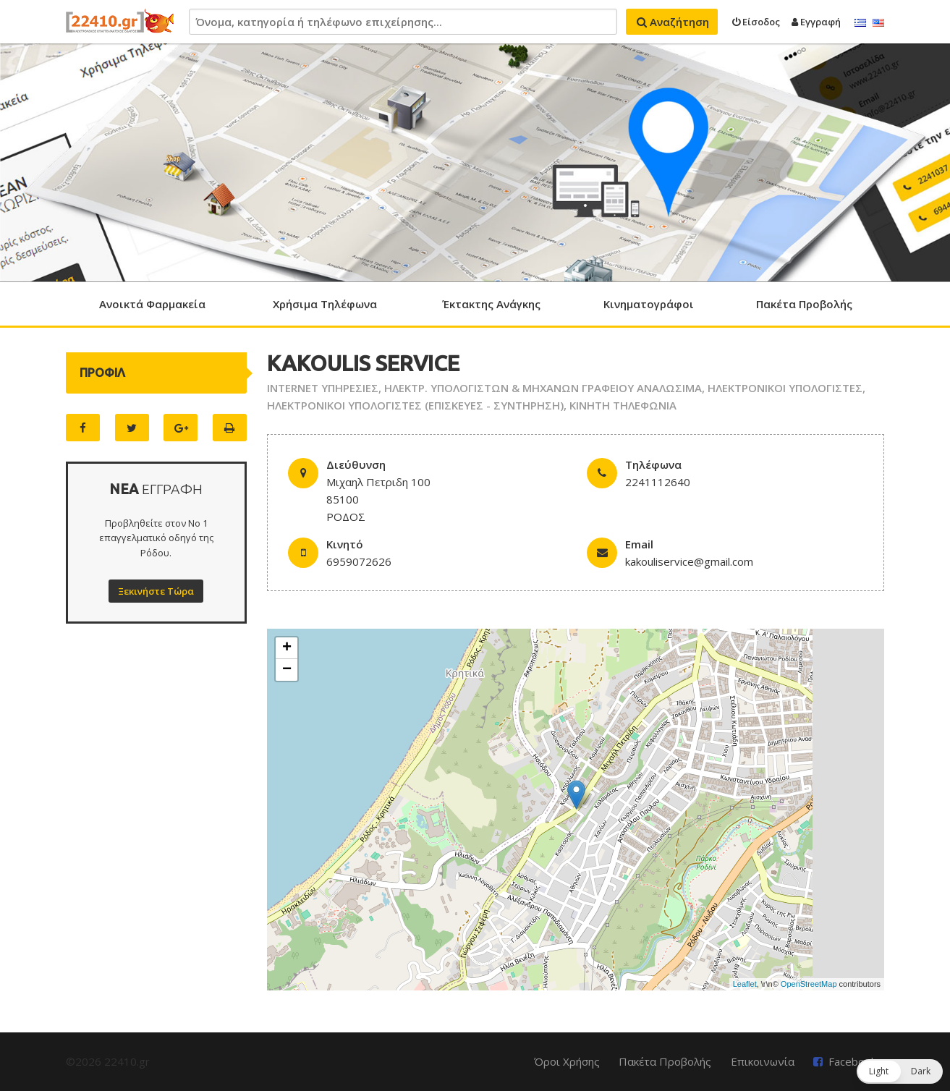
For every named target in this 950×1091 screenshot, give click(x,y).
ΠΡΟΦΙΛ (102, 372)
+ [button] (287, 648)
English (878, 23)
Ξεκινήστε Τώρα (156, 591)
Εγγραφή (816, 21)
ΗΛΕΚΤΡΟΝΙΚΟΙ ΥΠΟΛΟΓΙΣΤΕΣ (785, 388)
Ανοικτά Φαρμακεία (152, 304)
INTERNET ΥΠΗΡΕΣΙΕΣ (322, 388)
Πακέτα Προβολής (804, 304)
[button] (900, 1071)
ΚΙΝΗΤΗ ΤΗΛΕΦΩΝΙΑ (623, 405)
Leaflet (745, 984)
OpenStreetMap (809, 984)
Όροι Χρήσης (567, 1061)
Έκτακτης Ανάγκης (491, 304)
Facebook (852, 1061)
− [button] (287, 670)
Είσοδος (756, 21)
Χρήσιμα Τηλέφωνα (325, 304)
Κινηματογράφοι (648, 304)
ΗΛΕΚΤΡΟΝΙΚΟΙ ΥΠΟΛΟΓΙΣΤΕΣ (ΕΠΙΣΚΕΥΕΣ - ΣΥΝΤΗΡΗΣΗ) (415, 405)
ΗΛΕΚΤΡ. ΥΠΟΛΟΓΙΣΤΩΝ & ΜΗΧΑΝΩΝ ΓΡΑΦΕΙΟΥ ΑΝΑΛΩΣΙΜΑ (543, 388)
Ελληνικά (860, 23)
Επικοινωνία (762, 1061)
